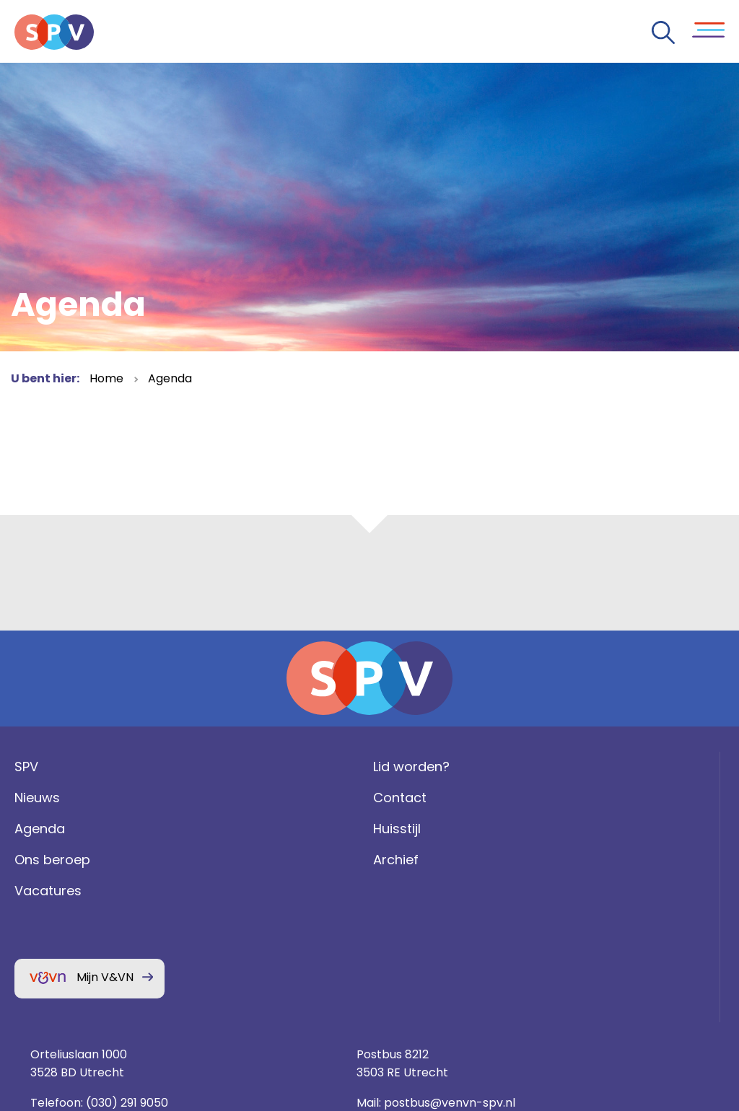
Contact (224, 830)
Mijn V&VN (101, 1009)
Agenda (170, 378)
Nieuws (33, 830)
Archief (220, 892)
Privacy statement (616, 949)
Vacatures (44, 923)
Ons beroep (49, 892)
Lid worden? (236, 799)
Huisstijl (221, 861)
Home (106, 378)
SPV (23, 799)
